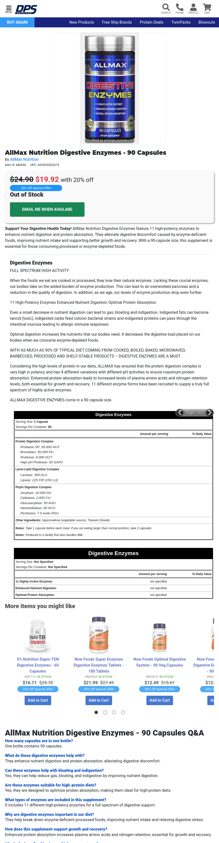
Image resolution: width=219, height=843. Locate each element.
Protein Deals (152, 22)
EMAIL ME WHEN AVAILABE (47, 209)
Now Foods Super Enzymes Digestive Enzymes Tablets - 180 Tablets (99, 665)
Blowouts (207, 22)
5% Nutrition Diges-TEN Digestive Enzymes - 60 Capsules (38, 665)
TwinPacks (180, 22)
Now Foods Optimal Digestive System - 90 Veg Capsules (159, 662)
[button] (8, 8)
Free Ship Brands (117, 22)
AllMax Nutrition (24, 159)
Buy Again (17, 22)
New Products (81, 22)
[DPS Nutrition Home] (26, 9)
